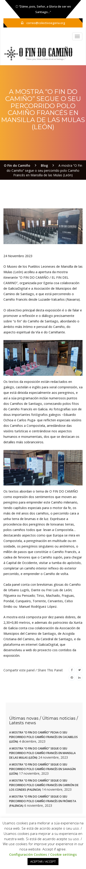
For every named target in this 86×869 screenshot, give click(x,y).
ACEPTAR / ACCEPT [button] (43, 861)
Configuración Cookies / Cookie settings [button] (43, 854)
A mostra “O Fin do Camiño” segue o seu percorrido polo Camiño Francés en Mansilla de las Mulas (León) (42, 753)
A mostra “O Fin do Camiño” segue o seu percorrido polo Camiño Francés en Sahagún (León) (42, 769)
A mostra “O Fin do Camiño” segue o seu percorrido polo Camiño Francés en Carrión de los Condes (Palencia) (43, 785)
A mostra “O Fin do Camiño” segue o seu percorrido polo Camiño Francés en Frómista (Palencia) (42, 801)
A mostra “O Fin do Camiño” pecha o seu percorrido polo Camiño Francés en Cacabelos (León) (43, 737)
